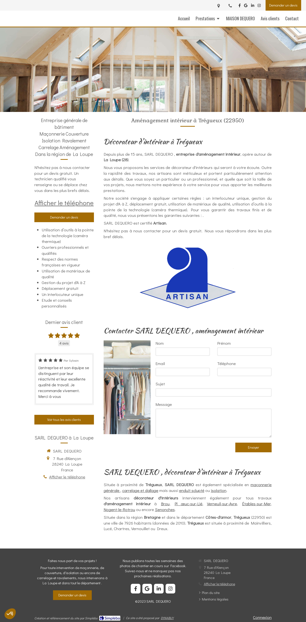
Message (163, 404)
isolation (218, 490)
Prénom (224, 343)
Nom (159, 343)
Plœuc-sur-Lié (188, 503)
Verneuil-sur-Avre (222, 503)
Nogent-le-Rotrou (119, 509)
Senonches (165, 509)
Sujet (160, 384)
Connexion (262, 617)
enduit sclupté (191, 490)
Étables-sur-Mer (256, 503)
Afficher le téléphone (64, 202)
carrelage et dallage (140, 490)
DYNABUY (167, 618)
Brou (165, 503)
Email (160, 363)
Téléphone (226, 363)
